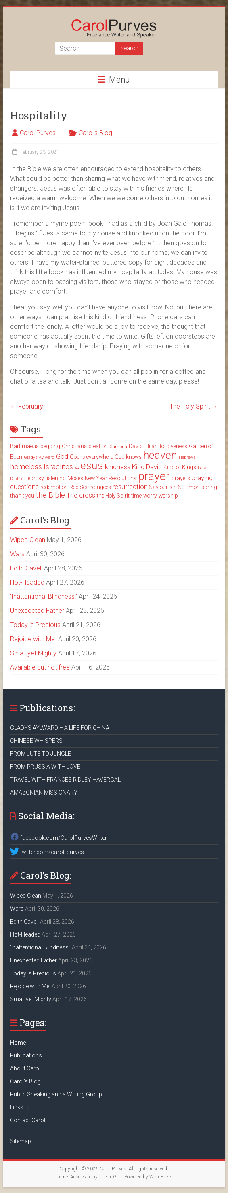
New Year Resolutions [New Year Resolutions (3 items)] (110, 478)
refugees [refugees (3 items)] (100, 487)
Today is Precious (35, 625)
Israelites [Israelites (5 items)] (58, 466)
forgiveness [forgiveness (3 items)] (173, 446)
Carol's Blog (95, 133)
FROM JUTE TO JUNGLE (40, 753)
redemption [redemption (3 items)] (54, 487)
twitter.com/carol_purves (47, 852)
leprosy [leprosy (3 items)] (35, 478)
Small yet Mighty (33, 653)
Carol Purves (38, 133)
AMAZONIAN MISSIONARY (43, 792)
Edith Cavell (26, 568)
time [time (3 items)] (136, 495)
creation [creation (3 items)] (98, 446)
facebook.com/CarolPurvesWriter (58, 838)
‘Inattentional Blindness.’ (43, 596)
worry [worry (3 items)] (150, 495)
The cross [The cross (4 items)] (81, 495)
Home (18, 1042)
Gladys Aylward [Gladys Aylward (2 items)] (39, 457)
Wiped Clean (27, 540)
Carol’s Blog (25, 1081)
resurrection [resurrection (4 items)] (130, 487)
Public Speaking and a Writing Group (56, 1094)
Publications (26, 1055)
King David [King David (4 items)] (147, 467)
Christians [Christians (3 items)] (74, 446)
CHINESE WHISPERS (36, 740)
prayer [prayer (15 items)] (154, 476)
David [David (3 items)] (136, 446)
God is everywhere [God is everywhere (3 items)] (91, 456)
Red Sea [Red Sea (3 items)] (79, 487)
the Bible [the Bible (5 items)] (50, 495)
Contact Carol (27, 1120)
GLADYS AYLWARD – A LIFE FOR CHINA (59, 728)
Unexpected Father (37, 611)
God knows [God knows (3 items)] (128, 456)
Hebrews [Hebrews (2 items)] (187, 457)
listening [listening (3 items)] (56, 478)
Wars (17, 554)
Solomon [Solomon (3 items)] (189, 487)
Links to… (21, 1107)
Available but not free (40, 667)
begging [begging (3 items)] (50, 446)
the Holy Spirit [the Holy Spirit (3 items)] (113, 495)
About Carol (25, 1068)
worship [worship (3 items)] (168, 495)
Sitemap (20, 1141)
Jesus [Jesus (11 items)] (89, 466)
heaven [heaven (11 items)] (160, 455)
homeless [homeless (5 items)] (26, 466)
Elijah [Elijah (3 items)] (151, 446)
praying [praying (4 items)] (202, 478)
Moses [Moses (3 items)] (75, 478)
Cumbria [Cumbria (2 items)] (118, 446)
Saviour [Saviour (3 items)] (158, 487)
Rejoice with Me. (33, 639)
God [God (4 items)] (62, 456)
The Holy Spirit (193, 406)
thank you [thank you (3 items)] (22, 495)
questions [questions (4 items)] (24, 487)
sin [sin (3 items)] (173, 487)
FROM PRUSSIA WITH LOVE (45, 766)
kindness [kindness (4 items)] (117, 467)
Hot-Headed (27, 582)
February (26, 406)
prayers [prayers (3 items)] (181, 478)
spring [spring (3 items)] (209, 487)
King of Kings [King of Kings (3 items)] (179, 467)
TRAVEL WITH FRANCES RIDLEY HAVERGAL (65, 779)
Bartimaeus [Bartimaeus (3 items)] (24, 446)
